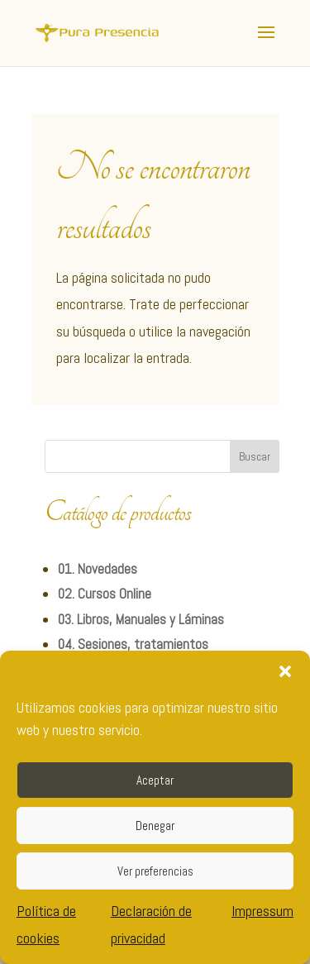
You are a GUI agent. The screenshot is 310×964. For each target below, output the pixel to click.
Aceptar (155, 780)
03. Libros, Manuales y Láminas (141, 619)
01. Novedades (97, 569)
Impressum (262, 910)
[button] (285, 671)
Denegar (155, 825)
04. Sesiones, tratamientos (133, 644)
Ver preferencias (155, 871)
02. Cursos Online (104, 594)
